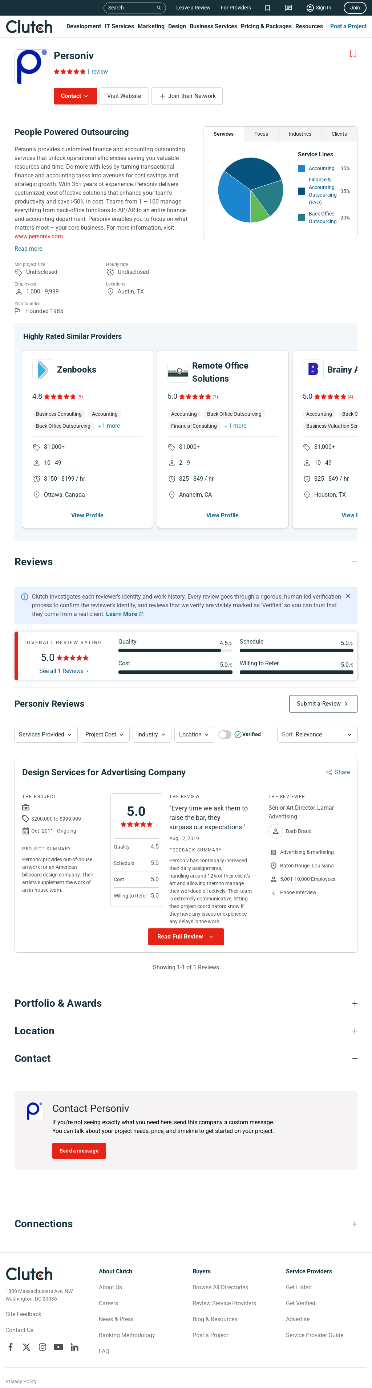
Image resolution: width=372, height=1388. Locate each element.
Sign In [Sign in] (323, 8)
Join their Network (192, 96)
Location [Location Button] (190, 734)
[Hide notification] (348, 596)
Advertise (298, 1319)
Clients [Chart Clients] (339, 134)
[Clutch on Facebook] (10, 1347)
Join (355, 8)
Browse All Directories (220, 1287)
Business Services (213, 26)
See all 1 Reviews (61, 671)
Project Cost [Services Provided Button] (100, 734)
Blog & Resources (215, 1319)
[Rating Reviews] (69, 71)
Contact (71, 96)
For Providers (236, 8)
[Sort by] (317, 734)
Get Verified (300, 1303)
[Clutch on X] (26, 1347)
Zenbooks (76, 370)
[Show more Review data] (186, 936)
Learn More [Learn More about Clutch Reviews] (121, 614)
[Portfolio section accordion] (186, 1003)
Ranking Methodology (127, 1335)
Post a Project (348, 26)
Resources (309, 26)
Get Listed (299, 1287)
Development (83, 26)
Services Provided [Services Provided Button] (41, 734)
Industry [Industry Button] (147, 734)
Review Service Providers (224, 1303)
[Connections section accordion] (186, 1224)
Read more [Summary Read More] (28, 248)
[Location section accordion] (186, 1031)
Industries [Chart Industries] (300, 134)
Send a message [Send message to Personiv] (79, 1151)
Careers (108, 1303)
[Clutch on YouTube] (58, 1347)
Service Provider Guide (314, 1335)
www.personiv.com (39, 236)
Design (177, 26)
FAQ (104, 1351)
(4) (350, 396)
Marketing (151, 26)
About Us (110, 1287)
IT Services (119, 26)
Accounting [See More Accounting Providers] (322, 168)
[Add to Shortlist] (353, 53)
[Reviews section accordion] (186, 562)
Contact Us (19, 1330)
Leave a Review (193, 8)
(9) (80, 396)
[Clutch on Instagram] (42, 1347)
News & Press (116, 1319)
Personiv (74, 56)
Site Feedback (23, 1314)
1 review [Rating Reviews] (97, 71)
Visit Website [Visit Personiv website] (124, 96)
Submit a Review (319, 703)
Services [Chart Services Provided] (224, 134)
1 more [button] (111, 425)
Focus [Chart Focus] (261, 134)
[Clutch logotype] (29, 1273)
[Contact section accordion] (186, 1058)
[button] (46, 734)
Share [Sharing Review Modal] (342, 772)
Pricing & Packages (266, 26)
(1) (215, 396)
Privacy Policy (21, 1381)
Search (116, 8)
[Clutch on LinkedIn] (74, 1347)
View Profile (87, 515)
